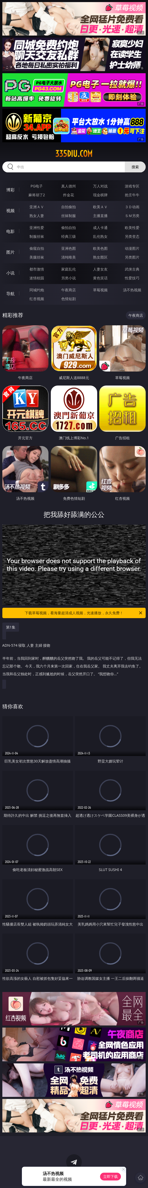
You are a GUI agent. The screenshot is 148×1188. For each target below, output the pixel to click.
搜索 (135, 166)
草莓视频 (100, 289)
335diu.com (73, 153)
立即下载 (110, 1176)
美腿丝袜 (36, 257)
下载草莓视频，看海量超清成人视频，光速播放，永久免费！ (84, 613)
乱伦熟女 (100, 236)
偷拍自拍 (68, 227)
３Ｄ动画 (132, 206)
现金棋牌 (100, 194)
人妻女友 (100, 269)
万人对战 (100, 186)
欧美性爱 (132, 227)
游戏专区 (132, 186)
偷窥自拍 (36, 248)
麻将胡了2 (36, 194)
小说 (10, 273)
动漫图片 (132, 248)
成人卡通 (100, 227)
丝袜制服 (68, 215)
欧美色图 (100, 248)
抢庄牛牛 (132, 194)
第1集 (10, 627)
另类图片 (132, 257)
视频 (10, 210)
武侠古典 (132, 269)
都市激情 (36, 269)
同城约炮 (36, 289)
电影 (10, 231)
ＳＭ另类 (132, 215)
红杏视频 (36, 298)
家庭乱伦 (68, 269)
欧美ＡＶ (100, 206)
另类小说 (68, 277)
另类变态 (132, 236)
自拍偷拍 (68, 206)
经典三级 (68, 236)
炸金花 (68, 194)
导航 (10, 293)
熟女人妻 (36, 215)
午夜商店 (68, 289)
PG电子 (36, 186)
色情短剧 (68, 298)
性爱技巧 (132, 277)
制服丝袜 (36, 236)
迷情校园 (36, 277)
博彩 (10, 190)
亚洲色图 (68, 248)
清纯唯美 (68, 257)
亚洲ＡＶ (36, 206)
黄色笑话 (100, 277)
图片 (10, 252)
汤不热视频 (132, 289)
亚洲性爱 (36, 227)
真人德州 (68, 186)
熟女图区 (100, 257)
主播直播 (100, 215)
